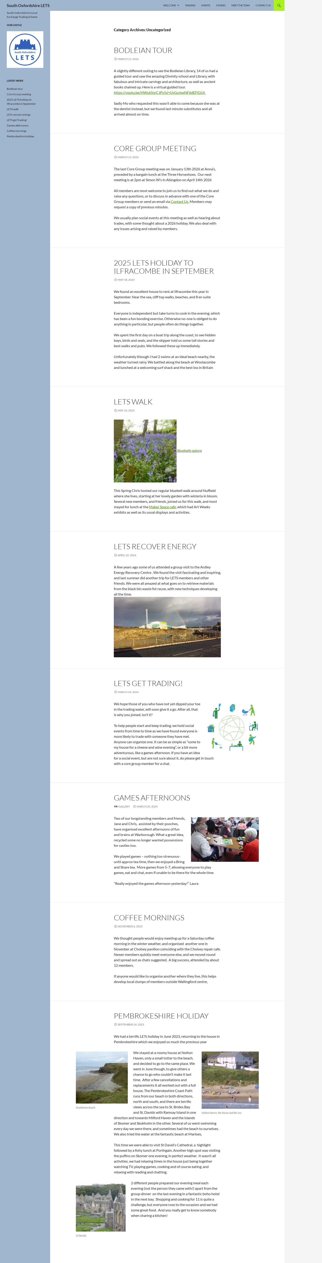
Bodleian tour (143, 50)
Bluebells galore (158, 450)
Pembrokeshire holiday (161, 1015)
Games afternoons (152, 797)
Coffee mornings (149, 917)
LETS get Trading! (148, 683)
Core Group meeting (155, 148)
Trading (190, 5)
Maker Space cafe (162, 507)
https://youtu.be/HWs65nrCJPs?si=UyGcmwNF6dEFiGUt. (159, 92)
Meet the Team (240, 5)
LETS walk (133, 401)
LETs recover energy (155, 546)
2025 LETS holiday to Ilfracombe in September (164, 266)
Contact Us (263, 5)
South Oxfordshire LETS (28, 5)
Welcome (169, 5)
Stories (221, 5)
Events (205, 5)
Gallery (124, 806)
